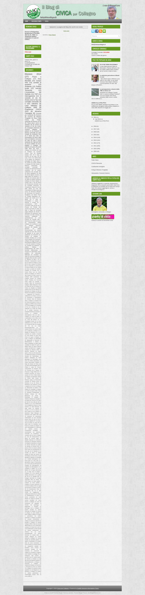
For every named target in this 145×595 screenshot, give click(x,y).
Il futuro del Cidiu (33, 136)
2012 (95, 143)
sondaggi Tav (36, 554)
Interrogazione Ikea (30, 314)
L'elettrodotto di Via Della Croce (33, 318)
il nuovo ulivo (29, 463)
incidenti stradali (29, 237)
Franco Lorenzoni (37, 295)
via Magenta (35, 569)
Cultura (26, 288)
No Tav (37, 205)
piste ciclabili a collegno (30, 514)
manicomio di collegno (36, 493)
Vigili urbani (28, 408)
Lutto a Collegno (29, 338)
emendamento (36, 449)
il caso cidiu (35, 460)
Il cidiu (35, 199)
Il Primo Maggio (30, 305)
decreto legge (35, 438)
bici (35, 419)
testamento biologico (30, 565)
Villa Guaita (36, 164)
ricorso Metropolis (29, 528)
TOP (36, 94)
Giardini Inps (38, 300)
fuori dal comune (36, 231)
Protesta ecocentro (29, 373)
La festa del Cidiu (36, 322)
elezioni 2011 (36, 446)
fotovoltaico (27, 455)
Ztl (32, 409)
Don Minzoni (37, 289)
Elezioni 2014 (33, 74)
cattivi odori (28, 424)
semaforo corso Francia (31, 547)
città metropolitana (29, 427)
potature (39, 517)
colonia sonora (33, 429)
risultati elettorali (29, 536)
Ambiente (28, 86)
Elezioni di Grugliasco (30, 292)
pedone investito (29, 509)
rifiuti (40, 173)
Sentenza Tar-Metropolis (33, 392)
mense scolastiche (30, 497)
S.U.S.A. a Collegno (36, 386)
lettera (34, 487)
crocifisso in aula (36, 224)
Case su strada (30, 269)
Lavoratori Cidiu (29, 205)
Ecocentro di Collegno (30, 291)
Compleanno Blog (30, 187)
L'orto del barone (32, 319)
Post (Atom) (52, 35)
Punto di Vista (35, 208)
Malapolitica (38, 338)
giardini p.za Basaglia (36, 457)
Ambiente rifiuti (36, 134)
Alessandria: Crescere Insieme (100, 173)
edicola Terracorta (31, 444)
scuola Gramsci (37, 544)
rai (33, 525)
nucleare (29, 245)
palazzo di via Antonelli (32, 131)
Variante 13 (28, 403)
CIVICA (34, 150)
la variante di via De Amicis (33, 98)
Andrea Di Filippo (33, 262)
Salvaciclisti (29, 387)
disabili (39, 443)
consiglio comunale (32, 102)
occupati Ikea (37, 171)
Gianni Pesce (37, 194)
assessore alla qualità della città (33, 414)
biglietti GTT (32, 421)
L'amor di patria (35, 316)
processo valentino (35, 520)
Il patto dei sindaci (36, 308)
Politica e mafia (29, 367)
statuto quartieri (37, 557)
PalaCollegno (35, 356)
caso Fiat (37, 422)
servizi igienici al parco (33, 174)
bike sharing (35, 214)
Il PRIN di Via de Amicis (35, 303)
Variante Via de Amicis (32, 124)
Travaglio (37, 398)
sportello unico (28, 557)
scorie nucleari (28, 544)
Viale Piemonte (35, 406)
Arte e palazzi (32, 264)
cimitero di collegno (34, 425)
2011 (95, 146)
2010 (95, 148)
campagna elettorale (33, 128)
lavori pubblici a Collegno (33, 144)
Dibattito (33, 288)
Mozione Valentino (29, 351)
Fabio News (95, 160)
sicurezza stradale (34, 256)
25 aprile (27, 179)
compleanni (36, 433)
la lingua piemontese (36, 470)
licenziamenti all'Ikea (30, 242)
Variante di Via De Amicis (33, 126)
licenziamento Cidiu (34, 489)
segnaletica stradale (33, 546)
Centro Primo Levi (30, 272)
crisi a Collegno (37, 435)
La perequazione (30, 63)
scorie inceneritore (34, 543)
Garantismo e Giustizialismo (34, 297)
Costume (37, 286)
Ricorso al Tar (37, 121)
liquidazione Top (29, 490)
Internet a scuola (30, 202)
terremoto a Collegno (31, 563)
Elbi (38, 291)
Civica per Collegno (63, 588)
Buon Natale (35, 181)
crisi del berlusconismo (33, 436)
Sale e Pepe (29, 210)
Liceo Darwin (30, 335)
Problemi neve (37, 368)
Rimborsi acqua (29, 379)
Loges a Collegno (34, 337)
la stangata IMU (35, 476)
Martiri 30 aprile (35, 345)
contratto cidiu (28, 435)
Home (26, 21)
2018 (95, 126)
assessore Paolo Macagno (32, 413)
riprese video (35, 535)
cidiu (28, 140)
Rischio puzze (35, 381)
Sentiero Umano (29, 394)
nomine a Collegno (36, 244)
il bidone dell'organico (32, 459)
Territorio (38, 115)
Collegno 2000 (31, 107)
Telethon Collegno (29, 398)
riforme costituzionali (33, 530)
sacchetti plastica (35, 539)
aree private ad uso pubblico (32, 411)
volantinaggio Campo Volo (32, 574)
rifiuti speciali (38, 528)
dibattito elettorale (29, 440)
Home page (66, 31)
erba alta (27, 451)
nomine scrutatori (29, 500)
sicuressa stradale (30, 549)
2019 (95, 117)
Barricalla (31, 265)
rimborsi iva (28, 531)
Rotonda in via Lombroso (31, 384)
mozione (30, 116)
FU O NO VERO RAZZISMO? (109, 64)
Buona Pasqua (30, 267)
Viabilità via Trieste (32, 405)
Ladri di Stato (38, 329)
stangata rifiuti (28, 257)
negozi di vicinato (35, 498)
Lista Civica (28, 157)
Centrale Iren (35, 270)
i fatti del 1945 (37, 142)
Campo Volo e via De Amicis (33, 182)
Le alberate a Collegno (32, 330)
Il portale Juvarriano (33, 310)
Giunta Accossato (31, 302)
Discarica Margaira (36, 191)
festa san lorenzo (35, 454)
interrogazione (30, 96)
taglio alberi (28, 176)
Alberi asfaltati (37, 257)
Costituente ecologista (98, 166)
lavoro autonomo (35, 484)
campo (30, 422)
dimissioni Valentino (36, 441)
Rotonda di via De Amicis (32, 383)
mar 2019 (98, 119)
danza (26, 438)
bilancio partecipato (31, 165)
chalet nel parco (36, 221)
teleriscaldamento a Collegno (32, 562)
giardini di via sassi (33, 233)
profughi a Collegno (30, 522)
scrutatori (36, 254)
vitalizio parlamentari (33, 573)
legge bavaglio (35, 240)
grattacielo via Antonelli (31, 234)
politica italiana (30, 247)
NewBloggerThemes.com (94, 592)
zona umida (27, 576)
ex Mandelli (35, 451)
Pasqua (27, 207)
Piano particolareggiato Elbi (33, 365)
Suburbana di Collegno (31, 397)
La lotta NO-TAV (30, 324)
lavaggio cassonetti (29, 478)
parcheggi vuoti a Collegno (32, 508)
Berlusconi (38, 265)
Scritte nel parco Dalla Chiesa (34, 390)
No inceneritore (37, 353)
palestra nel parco (30, 147)
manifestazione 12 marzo (33, 495)
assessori (29, 416)
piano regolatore (31, 173)
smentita (33, 552)
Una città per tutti (35, 402)
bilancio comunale (35, 139)
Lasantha (70, 592)
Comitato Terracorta (33, 185)
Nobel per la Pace (30, 354)
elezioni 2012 (28, 448)
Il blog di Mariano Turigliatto (99, 170)
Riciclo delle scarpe (33, 378)
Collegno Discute (29, 278)
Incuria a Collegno (31, 313)
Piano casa (38, 364)
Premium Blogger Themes (80, 592)
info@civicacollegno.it (97, 189)
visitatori (39, 571)
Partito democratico (34, 360)
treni (34, 566)
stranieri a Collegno (32, 558)
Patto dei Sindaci (29, 364)
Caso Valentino (31, 105)
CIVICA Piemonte (96, 163)
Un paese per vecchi (30, 400)
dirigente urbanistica (31, 443)
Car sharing (38, 267)
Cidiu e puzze (36, 275)
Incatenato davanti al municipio (32, 311)
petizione (36, 245)
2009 (95, 151)
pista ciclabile (36, 512)
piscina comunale (30, 132)
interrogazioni (34, 466)
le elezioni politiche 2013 (31, 485)
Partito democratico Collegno (32, 362)
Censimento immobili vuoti (34, 184)
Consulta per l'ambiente (33, 114)
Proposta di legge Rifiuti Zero (32, 371)
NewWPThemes (54, 592)
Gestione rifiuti (30, 299)
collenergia (38, 427)
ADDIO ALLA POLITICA (98, 103)
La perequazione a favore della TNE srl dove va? (109, 89)
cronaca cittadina (31, 129)
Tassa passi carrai (33, 123)
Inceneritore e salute (31, 201)
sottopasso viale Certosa (32, 555)
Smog (36, 395)
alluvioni (37, 409)
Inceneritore (28, 137)
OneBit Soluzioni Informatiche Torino (88, 588)
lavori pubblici (31, 144)
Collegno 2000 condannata (32, 276)
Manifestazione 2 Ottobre (32, 341)
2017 (95, 129)
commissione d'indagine (31, 430)
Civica (46, 21)
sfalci (26, 256)
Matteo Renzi (28, 346)
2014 (95, 137)
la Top (35, 100)
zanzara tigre (35, 177)
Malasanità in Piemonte (33, 340)
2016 (95, 132)
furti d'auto (34, 455)
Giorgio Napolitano (32, 196)
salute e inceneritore (30, 541)
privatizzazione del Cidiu (32, 248)
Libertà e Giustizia (36, 333)
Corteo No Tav (29, 286)
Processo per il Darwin (33, 370)
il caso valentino (31, 104)
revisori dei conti (35, 527)
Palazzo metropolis (30, 357)
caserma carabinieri (31, 216)
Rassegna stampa (36, 21)
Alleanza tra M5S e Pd (33, 259)
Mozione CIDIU (35, 349)
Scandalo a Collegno (36, 389)
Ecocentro (30, 193)
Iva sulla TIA (35, 156)
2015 (95, 134)
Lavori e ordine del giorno (99, 55)
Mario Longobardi (29, 343)
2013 (95, 140)
